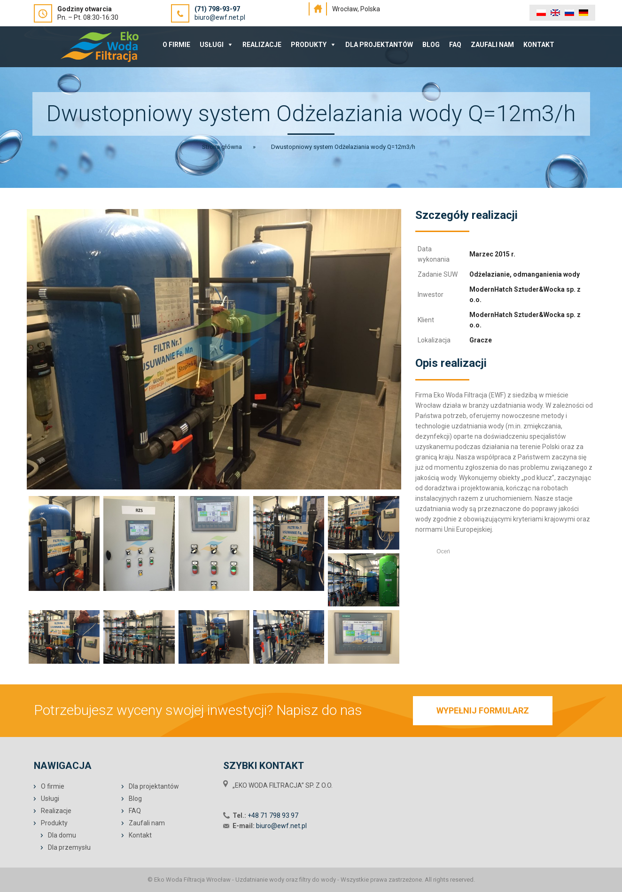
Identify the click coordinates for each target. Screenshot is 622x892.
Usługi (212, 44)
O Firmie (176, 44)
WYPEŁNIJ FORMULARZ (482, 710)
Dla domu (62, 835)
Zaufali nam (492, 44)
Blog (431, 44)
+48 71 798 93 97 (273, 815)
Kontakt (538, 44)
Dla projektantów (379, 44)
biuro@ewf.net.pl (219, 17)
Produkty (309, 44)
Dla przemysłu (69, 847)
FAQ (455, 44)
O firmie (52, 786)
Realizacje (261, 44)
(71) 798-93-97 (217, 9)
